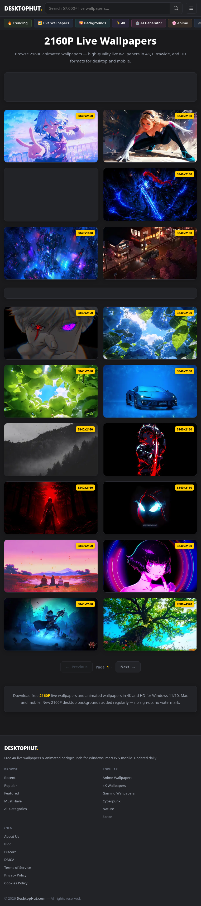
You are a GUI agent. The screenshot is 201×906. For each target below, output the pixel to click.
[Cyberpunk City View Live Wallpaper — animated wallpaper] (51, 253)
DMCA (9, 859)
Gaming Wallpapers (119, 793)
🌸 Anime (180, 23)
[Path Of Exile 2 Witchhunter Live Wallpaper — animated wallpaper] (51, 624)
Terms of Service (17, 867)
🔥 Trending (18, 23)
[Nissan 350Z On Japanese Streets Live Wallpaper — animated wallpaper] (150, 253)
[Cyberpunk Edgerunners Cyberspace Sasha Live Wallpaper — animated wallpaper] (150, 566)
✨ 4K (120, 23)
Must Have (13, 801)
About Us (11, 836)
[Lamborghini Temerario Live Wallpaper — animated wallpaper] (150, 391)
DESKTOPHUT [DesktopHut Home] (23, 8)
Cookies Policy (15, 883)
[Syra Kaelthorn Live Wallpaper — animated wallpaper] (51, 507)
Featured (11, 793)
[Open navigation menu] (191, 8)
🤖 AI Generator (148, 23)
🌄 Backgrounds (92, 23)
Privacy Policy (15, 875)
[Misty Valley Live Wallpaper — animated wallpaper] (51, 449)
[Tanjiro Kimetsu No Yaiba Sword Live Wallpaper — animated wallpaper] (150, 449)
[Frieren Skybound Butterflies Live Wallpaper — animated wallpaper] (51, 566)
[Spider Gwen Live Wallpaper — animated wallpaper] (150, 136)
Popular (10, 785)
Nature (108, 808)
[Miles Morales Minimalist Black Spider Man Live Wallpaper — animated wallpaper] (150, 507)
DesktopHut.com (31, 898)
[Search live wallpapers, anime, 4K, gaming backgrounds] (107, 8)
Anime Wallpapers (117, 777)
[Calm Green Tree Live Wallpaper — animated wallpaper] (150, 624)
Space (107, 816)
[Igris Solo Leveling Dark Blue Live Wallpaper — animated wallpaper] (150, 194)
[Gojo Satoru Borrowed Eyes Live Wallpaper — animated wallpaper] (51, 333)
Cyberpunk (112, 801)
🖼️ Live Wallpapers (53, 23)
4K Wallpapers (114, 785)
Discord (10, 852)
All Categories (15, 808)
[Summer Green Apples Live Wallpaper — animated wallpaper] (51, 391)
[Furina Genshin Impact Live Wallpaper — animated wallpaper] (51, 136)
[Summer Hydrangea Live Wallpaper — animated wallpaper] (150, 333)
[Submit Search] (176, 8)
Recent (10, 777)
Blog (8, 844)
